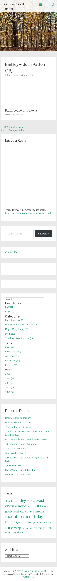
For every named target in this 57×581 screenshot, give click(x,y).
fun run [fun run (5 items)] (45, 506)
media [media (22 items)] (39, 511)
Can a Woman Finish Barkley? (20, 470)
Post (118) (10, 307)
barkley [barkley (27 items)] (19, 500)
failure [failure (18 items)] (31, 506)
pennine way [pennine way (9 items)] (43, 522)
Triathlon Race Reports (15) (19, 338)
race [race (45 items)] (9, 527)
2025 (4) (9, 373)
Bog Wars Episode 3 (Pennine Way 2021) (26, 439)
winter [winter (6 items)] (19, 532)
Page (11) (9, 311)
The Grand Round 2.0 (16, 448)
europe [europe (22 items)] (20, 506)
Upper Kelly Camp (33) (16, 329)
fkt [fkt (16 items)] (39, 506)
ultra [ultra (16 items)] (48, 528)
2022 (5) (9, 387)
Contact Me (11, 252)
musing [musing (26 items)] (11, 522)
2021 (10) (9, 392)
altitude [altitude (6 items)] (9, 501)
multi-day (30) (12, 360)
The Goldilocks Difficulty (18, 427)
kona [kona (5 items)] (15, 512)
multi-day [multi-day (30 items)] (34, 516)
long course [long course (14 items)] (26, 511)
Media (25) (10, 333)
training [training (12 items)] (39, 528)
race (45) (9, 347)
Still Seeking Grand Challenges (21, 444)
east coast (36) (12, 356)
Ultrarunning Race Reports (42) (21, 324)
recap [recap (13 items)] (17, 528)
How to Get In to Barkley (18, 422)
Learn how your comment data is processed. (28, 213)
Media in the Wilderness (18, 474)
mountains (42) (13, 351)
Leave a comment (16, 114)
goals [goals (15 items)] (8, 511)
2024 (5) (9, 378)
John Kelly (28, 75)
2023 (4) (9, 383)
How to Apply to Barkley (18, 418)
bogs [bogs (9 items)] (29, 501)
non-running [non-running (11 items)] (26, 522)
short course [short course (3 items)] (29, 528)
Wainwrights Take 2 (15, 453)
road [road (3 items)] (22, 528)
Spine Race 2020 (13, 465)
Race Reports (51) (14, 320)
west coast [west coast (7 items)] (10, 532)
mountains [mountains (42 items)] (15, 516)
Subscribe (43, 233)
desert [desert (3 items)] (35, 501)
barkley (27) (11, 365)
